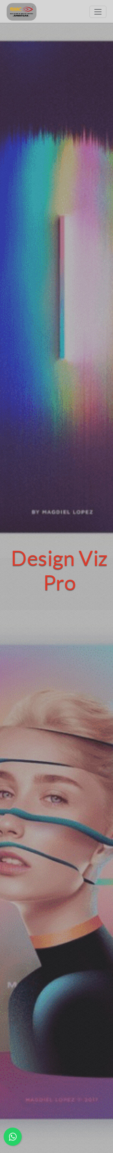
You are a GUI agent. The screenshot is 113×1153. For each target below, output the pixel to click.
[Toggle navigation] (97, 12)
